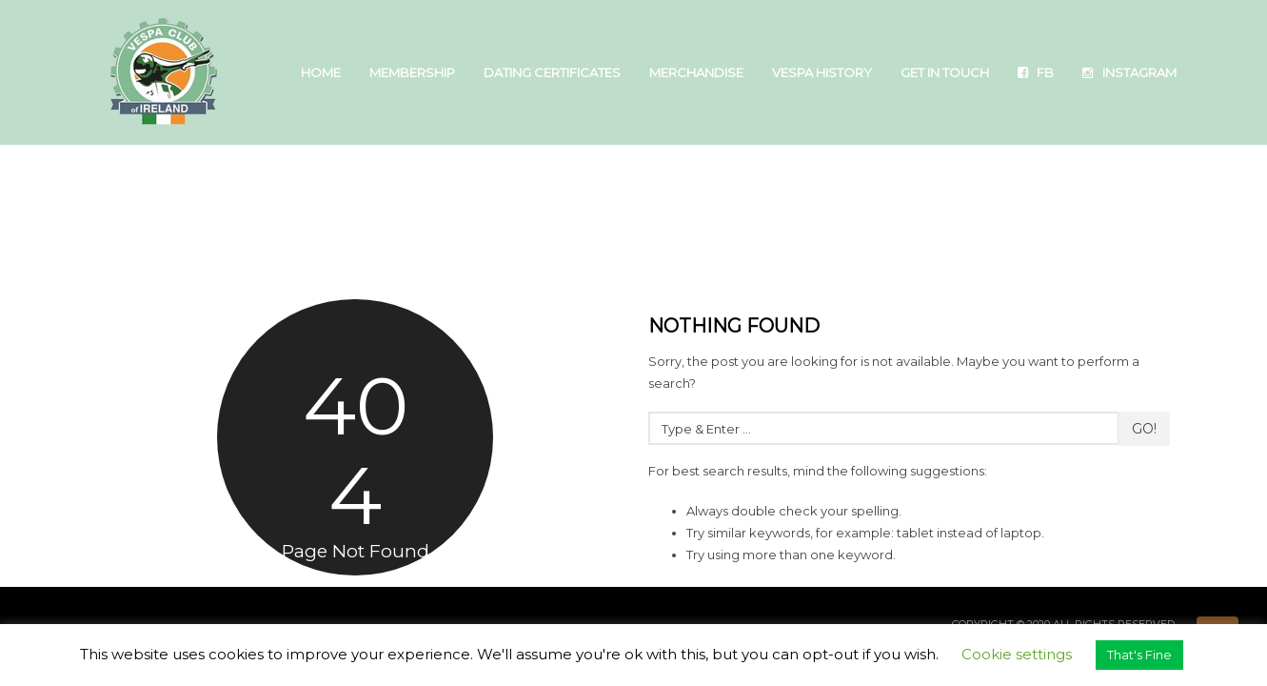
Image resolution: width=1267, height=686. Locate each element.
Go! (1144, 428)
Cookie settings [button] (1016, 654)
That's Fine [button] (1139, 654)
